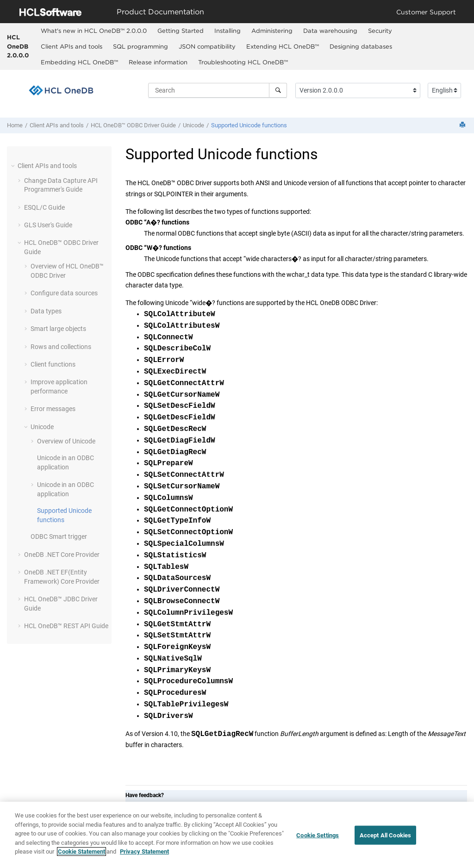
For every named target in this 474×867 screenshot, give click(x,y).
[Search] (278, 90)
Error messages (53, 408)
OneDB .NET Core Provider (62, 554)
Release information (158, 62)
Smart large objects (58, 328)
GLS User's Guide (48, 225)
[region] (237, 834)
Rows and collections (61, 346)
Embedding (79, 62)
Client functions (53, 364)
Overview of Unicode (66, 441)
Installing (227, 30)
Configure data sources (64, 293)
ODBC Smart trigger (59, 536)
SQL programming (140, 46)
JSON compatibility (207, 46)
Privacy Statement (144, 851)
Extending (282, 46)
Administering (272, 30)
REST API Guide (66, 626)
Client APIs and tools (71, 46)
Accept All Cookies (385, 834)
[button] (14, 166)
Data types (46, 311)
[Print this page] (463, 125)
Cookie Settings (317, 834)
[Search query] (217, 90)
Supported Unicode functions (249, 125)
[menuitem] (93, 31)
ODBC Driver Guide (133, 125)
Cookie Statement (81, 851)
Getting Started (180, 30)
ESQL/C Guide (44, 207)
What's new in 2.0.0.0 (94, 30)
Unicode (193, 125)
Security (380, 30)
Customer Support (426, 11)
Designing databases (361, 46)
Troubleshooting (243, 62)
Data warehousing (330, 30)
